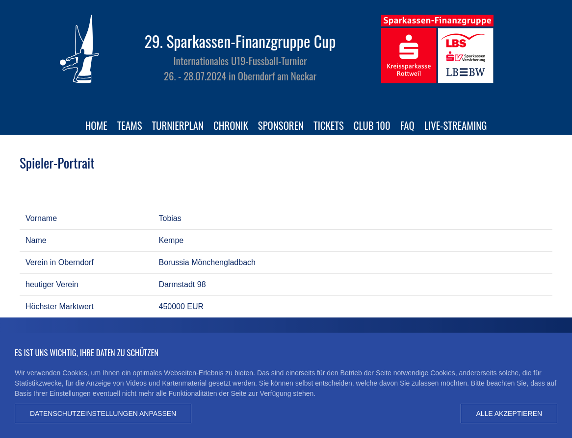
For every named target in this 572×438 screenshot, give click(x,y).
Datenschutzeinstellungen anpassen (103, 413)
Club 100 (372, 125)
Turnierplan (178, 125)
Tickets (328, 125)
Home (96, 125)
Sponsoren (281, 125)
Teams (129, 125)
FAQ (407, 125)
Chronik (230, 125)
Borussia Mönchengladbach (207, 262)
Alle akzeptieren (509, 413)
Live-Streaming (455, 125)
